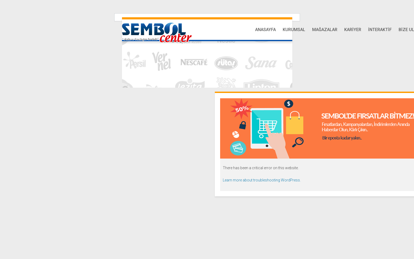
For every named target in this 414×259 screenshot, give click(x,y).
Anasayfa (265, 29)
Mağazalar (324, 29)
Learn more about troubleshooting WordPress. (262, 180)
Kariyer (352, 29)
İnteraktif (380, 29)
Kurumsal (294, 29)
